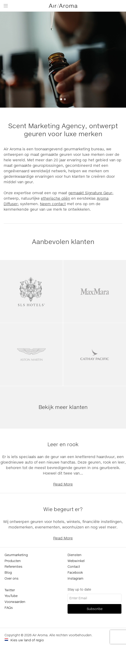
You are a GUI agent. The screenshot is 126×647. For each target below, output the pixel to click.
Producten (13, 561)
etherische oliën (55, 198)
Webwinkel (76, 561)
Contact (74, 566)
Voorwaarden (15, 602)
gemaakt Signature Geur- (90, 193)
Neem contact (53, 204)
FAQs (9, 608)
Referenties (13, 566)
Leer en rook (63, 444)
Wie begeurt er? (63, 509)
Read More (63, 484)
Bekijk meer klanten (63, 407)
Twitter (10, 590)
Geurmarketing (16, 555)
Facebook (75, 572)
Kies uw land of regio (27, 640)
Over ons (11, 578)
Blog (8, 572)
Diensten (74, 555)
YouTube (11, 596)
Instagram (75, 578)
